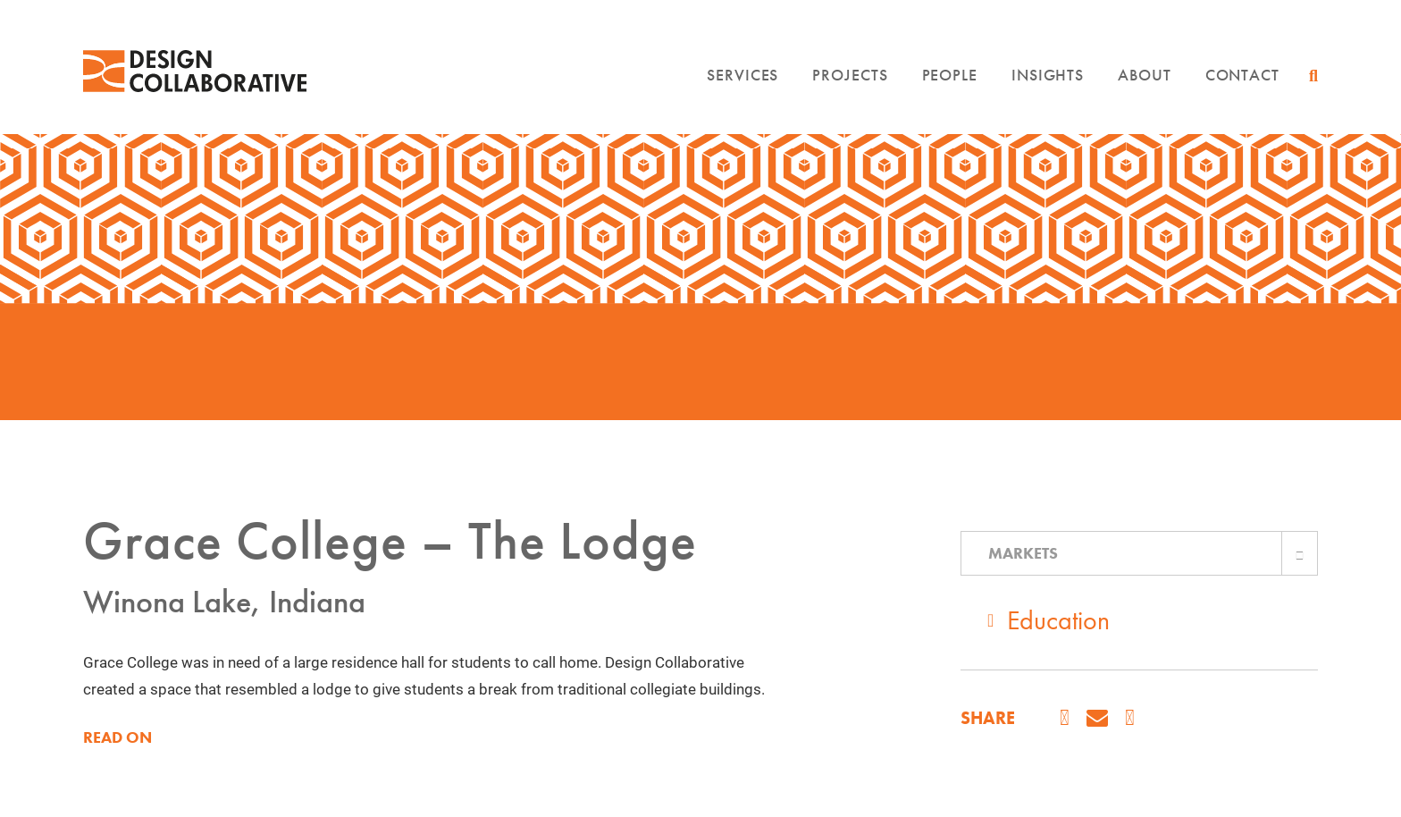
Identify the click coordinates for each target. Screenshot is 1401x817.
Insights (1047, 74)
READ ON (117, 737)
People (949, 74)
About (1144, 74)
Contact (1242, 74)
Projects (849, 74)
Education (1058, 620)
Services (742, 74)
